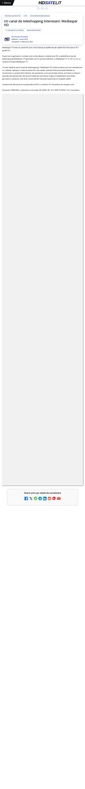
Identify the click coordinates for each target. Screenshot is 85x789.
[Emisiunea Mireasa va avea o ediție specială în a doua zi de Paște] (75, 314)
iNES (66, 735)
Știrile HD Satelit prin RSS (42, 720)
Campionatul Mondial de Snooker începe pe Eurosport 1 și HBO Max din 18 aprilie (42, 469)
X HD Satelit (42, 707)
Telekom (49, 735)
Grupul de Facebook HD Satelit (42, 680)
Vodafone (58, 735)
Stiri (25, 16)
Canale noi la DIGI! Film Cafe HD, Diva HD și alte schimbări (38, 221)
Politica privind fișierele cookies (42, 756)
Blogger (60, 767)
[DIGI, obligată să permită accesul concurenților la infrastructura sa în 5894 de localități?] (75, 279)
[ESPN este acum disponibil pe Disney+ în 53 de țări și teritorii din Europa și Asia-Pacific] (75, 261)
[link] (42, 226)
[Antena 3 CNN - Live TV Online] (75, 332)
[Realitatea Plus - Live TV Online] (75, 350)
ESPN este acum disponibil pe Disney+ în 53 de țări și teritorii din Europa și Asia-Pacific (35, 257)
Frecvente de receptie (13, 16)
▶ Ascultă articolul (34, 30)
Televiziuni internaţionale (40, 16)
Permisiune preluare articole (42, 749)
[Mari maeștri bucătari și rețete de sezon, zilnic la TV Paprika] (75, 243)
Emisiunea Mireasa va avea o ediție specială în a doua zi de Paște (38, 310)
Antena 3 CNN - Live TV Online (25, 327)
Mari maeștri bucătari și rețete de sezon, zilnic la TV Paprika (39, 238)
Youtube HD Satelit (42, 693)
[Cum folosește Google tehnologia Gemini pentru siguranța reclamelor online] (42, 550)
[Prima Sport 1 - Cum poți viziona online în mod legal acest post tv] (75, 297)
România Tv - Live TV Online (23, 363)
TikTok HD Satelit (42, 700)
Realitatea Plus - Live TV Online (25, 345)
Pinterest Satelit (42, 713)
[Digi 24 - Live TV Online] (75, 385)
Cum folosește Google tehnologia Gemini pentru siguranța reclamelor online (41, 523)
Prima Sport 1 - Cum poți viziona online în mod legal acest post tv (38, 292)
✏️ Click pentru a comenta (14, 30)
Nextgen (31, 735)
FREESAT (12, 735)
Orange (40, 735)
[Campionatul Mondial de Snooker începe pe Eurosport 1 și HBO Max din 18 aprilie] (42, 495)
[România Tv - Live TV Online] (75, 368)
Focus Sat (22, 735)
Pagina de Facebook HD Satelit (42, 673)
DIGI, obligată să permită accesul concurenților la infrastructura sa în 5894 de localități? (33, 275)
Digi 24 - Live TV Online (21, 380)
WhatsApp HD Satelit (42, 686)
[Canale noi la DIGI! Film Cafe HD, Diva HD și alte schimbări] (75, 226)
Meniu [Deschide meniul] (6, 2)
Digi (5, 735)
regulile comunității (38, 161)
